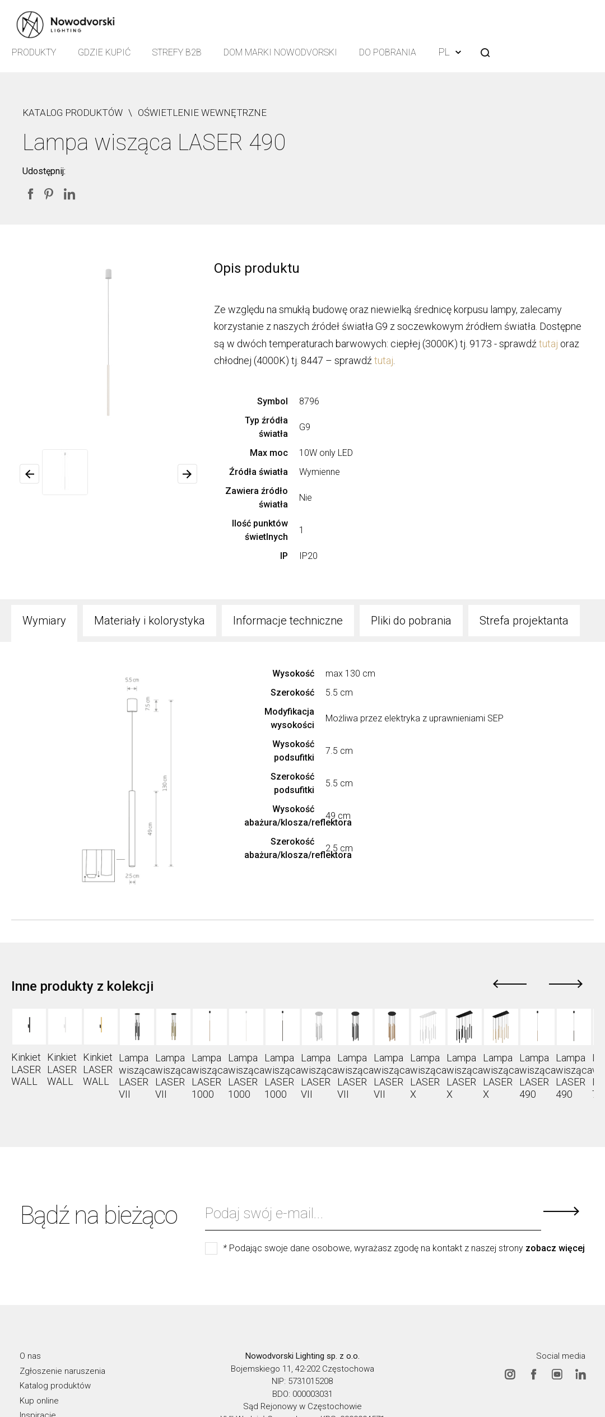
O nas (30, 1356)
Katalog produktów (55, 1386)
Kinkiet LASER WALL (26, 1069)
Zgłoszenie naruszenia (62, 1370)
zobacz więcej (555, 1248)
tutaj (548, 343)
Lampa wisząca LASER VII (137, 1076)
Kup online (39, 1400)
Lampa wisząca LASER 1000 (210, 1076)
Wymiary (44, 620)
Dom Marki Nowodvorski (282, 53)
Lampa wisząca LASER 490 (537, 1076)
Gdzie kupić (104, 53)
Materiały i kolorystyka (149, 620)
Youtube (557, 1374)
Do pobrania (389, 53)
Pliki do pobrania (411, 620)
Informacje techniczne (288, 620)
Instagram (510, 1374)
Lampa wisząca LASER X (428, 1076)
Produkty (34, 53)
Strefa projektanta (524, 620)
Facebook (533, 1374)
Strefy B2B (178, 53)
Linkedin (580, 1374)
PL (452, 52)
